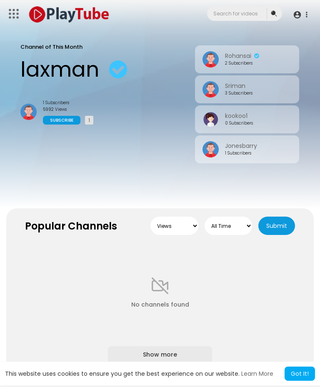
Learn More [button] (257, 374)
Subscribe (61, 120)
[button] (300, 14)
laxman (75, 69)
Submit (276, 226)
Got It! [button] (300, 374)
